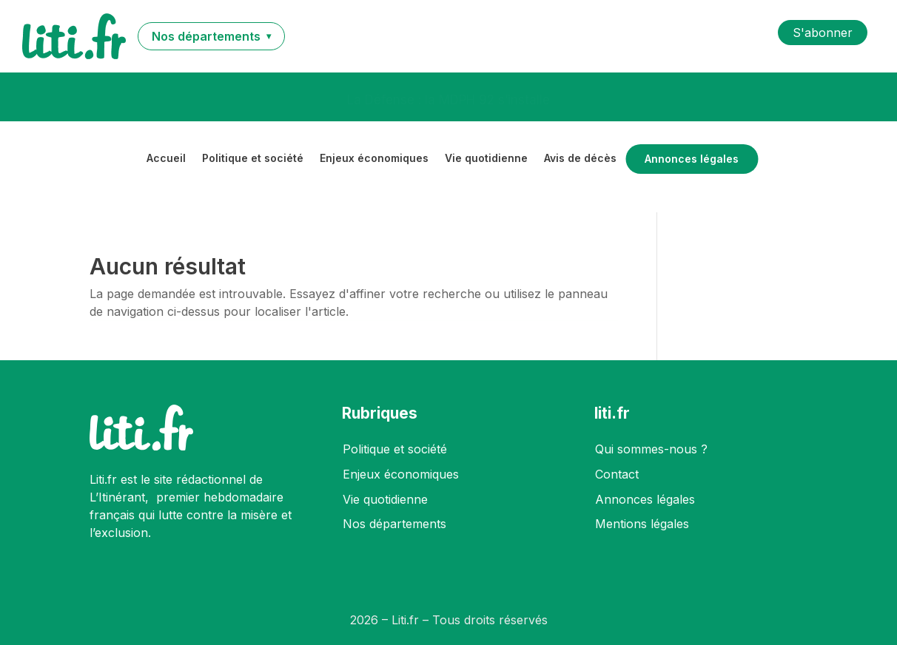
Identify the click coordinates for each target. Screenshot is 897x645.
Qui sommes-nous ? (651, 449)
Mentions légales (642, 523)
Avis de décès (580, 158)
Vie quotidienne (486, 158)
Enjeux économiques (374, 158)
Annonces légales (692, 159)
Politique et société (252, 158)
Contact (617, 474)
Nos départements (394, 523)
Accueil (166, 158)
